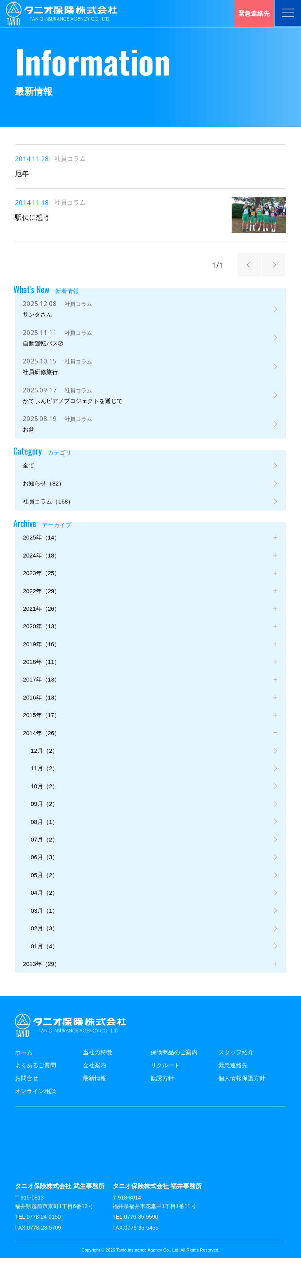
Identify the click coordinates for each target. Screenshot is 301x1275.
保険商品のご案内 (174, 1069)
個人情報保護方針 (241, 1095)
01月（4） (44, 962)
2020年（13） (41, 636)
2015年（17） (41, 727)
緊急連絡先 (233, 1082)
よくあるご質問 (35, 1082)
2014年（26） (41, 745)
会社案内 (94, 1082)
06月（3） (44, 872)
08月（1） (44, 835)
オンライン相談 (35, 1107)
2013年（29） (41, 980)
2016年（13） (41, 709)
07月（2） (44, 854)
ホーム (24, 1069)
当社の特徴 (97, 1069)
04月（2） (44, 908)
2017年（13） (41, 690)
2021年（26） (41, 618)
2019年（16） (41, 654)
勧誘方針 (162, 1095)
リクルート (165, 1082)
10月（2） (44, 799)
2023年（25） (41, 582)
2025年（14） (41, 546)
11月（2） (44, 781)
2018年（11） (41, 672)
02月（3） (44, 944)
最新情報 (94, 1095)
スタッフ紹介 (236, 1069)
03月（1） (44, 926)
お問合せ (26, 1095)
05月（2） (44, 890)
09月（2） (44, 817)
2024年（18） (41, 564)
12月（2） (44, 763)
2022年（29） (41, 600)
